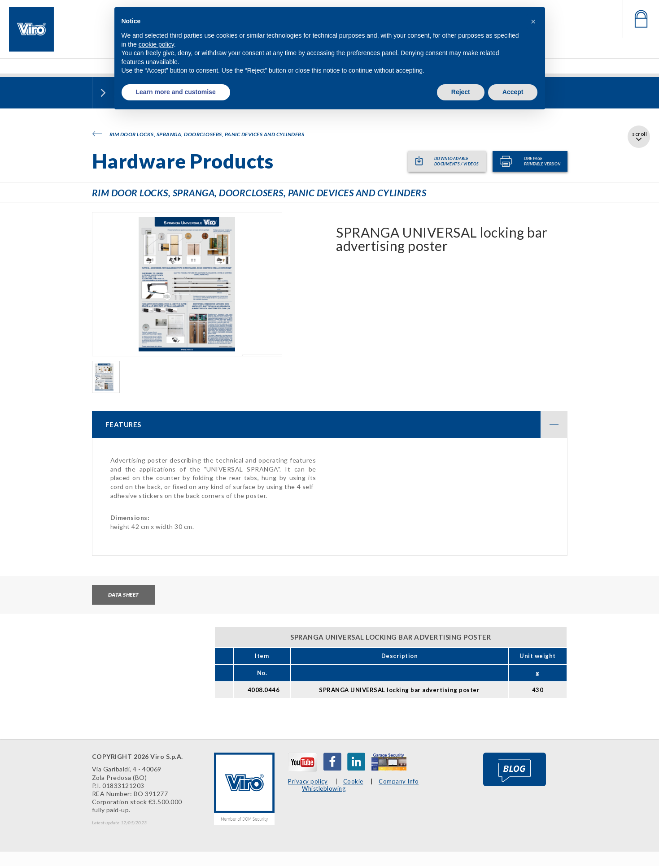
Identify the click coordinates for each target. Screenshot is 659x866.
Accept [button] (513, 91)
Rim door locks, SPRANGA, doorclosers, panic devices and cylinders (198, 134)
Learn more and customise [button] (176, 91)
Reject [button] (460, 91)
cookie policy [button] (156, 44)
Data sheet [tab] (123, 594)
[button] (533, 21)
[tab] (329, 424)
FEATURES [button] (336, 424)
